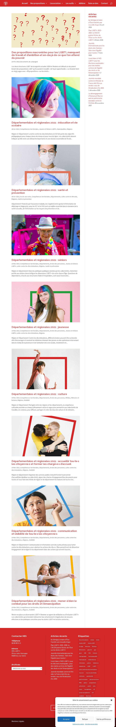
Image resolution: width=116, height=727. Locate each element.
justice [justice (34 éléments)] (89, 663)
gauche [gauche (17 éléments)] (89, 650)
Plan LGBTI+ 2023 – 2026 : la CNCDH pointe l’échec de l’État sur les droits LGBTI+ (95, 35)
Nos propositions (37, 4)
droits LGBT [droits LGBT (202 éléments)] (82, 643)
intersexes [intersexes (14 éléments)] (82, 663)
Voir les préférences (104, 719)
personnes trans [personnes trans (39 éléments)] (94, 679)
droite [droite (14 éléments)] (92, 640)
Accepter (66, 719)
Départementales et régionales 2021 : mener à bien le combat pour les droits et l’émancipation (44, 602)
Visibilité (27, 400)
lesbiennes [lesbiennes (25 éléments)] (82, 666)
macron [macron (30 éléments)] (81, 673)
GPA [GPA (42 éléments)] (85, 653)
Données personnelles (91, 724)
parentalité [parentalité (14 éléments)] (90, 676)
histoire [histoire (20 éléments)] (95, 653)
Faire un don (93, 4)
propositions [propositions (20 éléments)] (92, 683)
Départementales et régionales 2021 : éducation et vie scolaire (45, 124)
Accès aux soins (25, 197)
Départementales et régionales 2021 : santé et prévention (40, 191)
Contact (104, 4)
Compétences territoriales (29, 129)
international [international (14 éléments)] (92, 659)
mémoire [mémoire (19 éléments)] (81, 676)
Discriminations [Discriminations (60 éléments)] (83, 640)
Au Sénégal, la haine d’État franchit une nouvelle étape (95, 22)
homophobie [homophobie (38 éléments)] (82, 656)
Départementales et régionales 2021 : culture (39, 394)
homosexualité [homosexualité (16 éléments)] (92, 656)
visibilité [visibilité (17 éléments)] (81, 696)
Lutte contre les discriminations (27, 266)
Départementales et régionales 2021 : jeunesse (40, 327)
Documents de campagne (29, 62)
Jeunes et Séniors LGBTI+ (47, 129)
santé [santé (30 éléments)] (89, 686)
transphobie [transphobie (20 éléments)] (87, 689)
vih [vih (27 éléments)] (93, 692)
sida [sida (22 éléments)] (94, 686)
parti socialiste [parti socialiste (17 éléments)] (83, 679)
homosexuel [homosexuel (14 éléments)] (82, 659)
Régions (69, 129)
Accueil (25, 4)
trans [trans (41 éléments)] (80, 689)
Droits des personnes (57, 264)
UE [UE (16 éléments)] (94, 689)
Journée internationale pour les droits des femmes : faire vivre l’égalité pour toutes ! (96, 48)
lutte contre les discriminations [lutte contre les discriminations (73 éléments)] (88, 669)
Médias (68, 398)
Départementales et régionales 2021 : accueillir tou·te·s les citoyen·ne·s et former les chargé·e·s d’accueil (45, 462)
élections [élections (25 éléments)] (88, 696)
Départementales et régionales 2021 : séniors (39, 259)
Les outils (70, 4)
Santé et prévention (24, 199)
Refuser (85, 719)
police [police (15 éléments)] (85, 683)
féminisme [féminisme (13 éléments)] (82, 650)
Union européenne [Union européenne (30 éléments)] (84, 692)
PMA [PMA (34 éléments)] (80, 683)
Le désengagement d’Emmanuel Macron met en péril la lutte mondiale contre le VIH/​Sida (95, 98)
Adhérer (82, 4)
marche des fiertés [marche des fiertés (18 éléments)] (91, 673)
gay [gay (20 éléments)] (95, 650)
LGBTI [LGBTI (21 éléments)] (94, 666)
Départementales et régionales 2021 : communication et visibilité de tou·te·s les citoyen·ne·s (44, 532)
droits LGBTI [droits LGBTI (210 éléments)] (91, 643)
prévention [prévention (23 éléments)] (82, 686)
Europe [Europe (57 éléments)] (81, 646)
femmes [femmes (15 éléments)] (87, 646)
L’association (55, 4)
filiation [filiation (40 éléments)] (94, 646)
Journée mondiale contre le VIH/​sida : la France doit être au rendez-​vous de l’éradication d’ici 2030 (96, 83)
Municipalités (61, 129)
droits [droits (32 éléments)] (97, 640)
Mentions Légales (18, 721)
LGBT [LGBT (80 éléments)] (89, 666)
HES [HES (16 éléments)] (89, 653)
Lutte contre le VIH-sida (69, 197)
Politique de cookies (78, 724)
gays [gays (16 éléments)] (80, 653)
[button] (111, 700)
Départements (56, 197)
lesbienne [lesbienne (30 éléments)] (96, 663)
